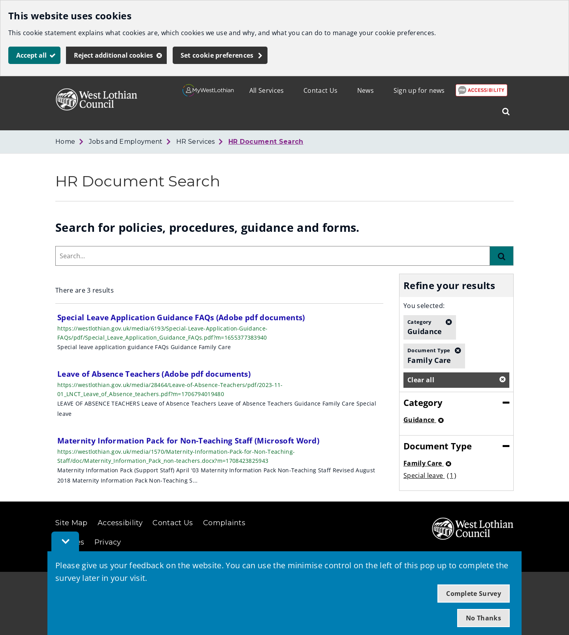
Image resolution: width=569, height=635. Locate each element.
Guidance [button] (424, 327)
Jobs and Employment (126, 141)
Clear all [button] (420, 380)
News (365, 90)
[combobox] (272, 256)
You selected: (424, 305)
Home (65, 141)
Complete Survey (473, 593)
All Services (266, 90)
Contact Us (320, 90)
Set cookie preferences (217, 55)
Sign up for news (419, 90)
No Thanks (483, 618)
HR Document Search (265, 141)
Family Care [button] (429, 355)
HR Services (195, 141)
